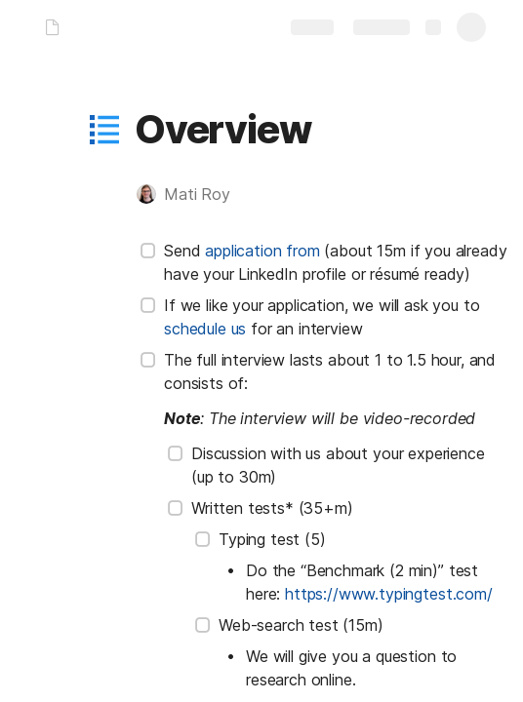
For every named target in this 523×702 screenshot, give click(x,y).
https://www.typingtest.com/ (389, 594)
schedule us (205, 328)
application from (262, 250)
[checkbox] (148, 250)
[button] (104, 129)
